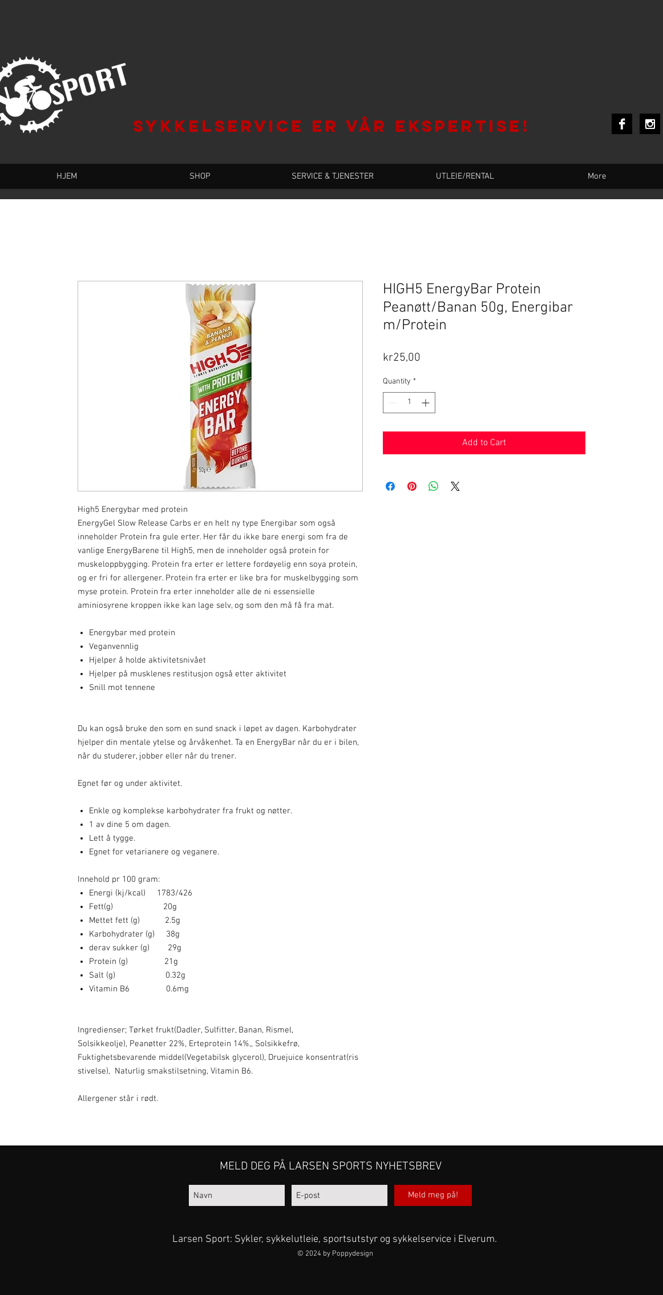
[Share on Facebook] (390, 486)
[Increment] (426, 403)
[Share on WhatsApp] (433, 486)
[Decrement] (392, 403)
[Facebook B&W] (622, 124)
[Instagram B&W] (650, 124)
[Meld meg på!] (433, 1195)
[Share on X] (455, 486)
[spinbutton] (409, 403)
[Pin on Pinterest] (412, 486)
